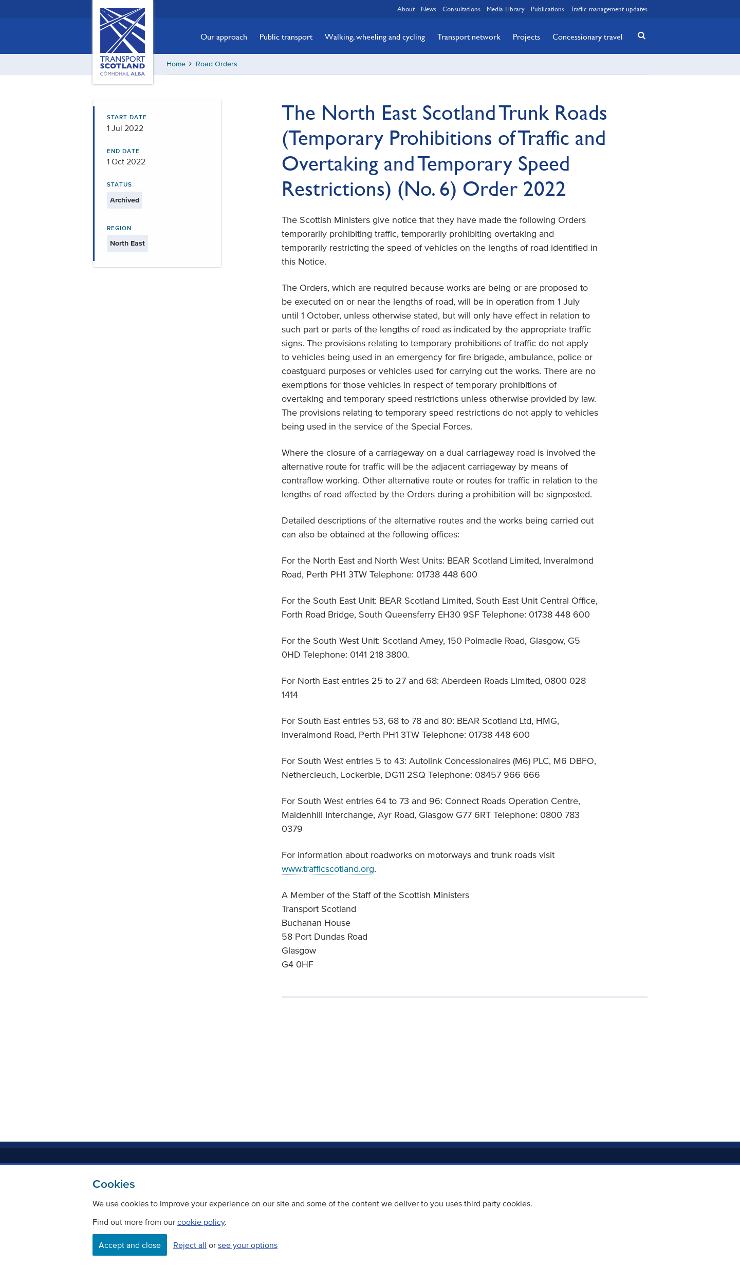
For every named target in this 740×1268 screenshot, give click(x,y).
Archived (124, 200)
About (406, 9)
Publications (547, 9)
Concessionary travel (587, 36)
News (428, 9)
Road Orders (216, 64)
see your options (248, 1245)
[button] (638, 35)
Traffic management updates (608, 9)
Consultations (461, 9)
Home (176, 64)
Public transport (286, 36)
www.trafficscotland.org (328, 869)
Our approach (223, 36)
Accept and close (130, 1245)
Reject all (190, 1245)
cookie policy (201, 1221)
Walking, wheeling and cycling (375, 36)
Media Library (506, 9)
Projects (526, 36)
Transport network (469, 36)
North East (127, 243)
